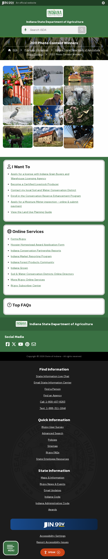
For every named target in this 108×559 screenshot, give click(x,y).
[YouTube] (20, 340)
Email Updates (52, 486)
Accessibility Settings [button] (53, 531)
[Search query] (53, 30)
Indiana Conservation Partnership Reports (36, 246)
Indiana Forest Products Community (32, 257)
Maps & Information (52, 473)
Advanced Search (52, 429)
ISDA (15, 50)
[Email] (34, 340)
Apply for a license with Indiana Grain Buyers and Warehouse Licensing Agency (53, 176)
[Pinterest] (27, 340)
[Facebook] (8, 340)
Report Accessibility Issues (53, 537)
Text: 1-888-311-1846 (53, 403)
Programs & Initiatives (36, 50)
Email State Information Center (52, 378)
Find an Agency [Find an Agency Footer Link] (53, 391)
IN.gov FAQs (52, 448)
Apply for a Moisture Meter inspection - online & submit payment (50, 201)
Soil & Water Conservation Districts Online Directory (42, 269)
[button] (104, 2)
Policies (52, 435)
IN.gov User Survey (53, 422)
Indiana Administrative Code (52, 498)
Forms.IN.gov (18, 234)
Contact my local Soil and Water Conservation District (43, 190)
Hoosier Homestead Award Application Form (37, 240)
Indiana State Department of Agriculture (55, 21)
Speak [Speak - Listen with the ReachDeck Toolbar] (52, 548)
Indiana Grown (19, 263)
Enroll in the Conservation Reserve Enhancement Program (46, 195)
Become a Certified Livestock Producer (35, 184)
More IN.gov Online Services (28, 275)
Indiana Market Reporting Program (31, 252)
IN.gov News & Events (52, 479)
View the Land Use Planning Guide (31, 207)
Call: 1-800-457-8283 (52, 397)
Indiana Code (52, 492)
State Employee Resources (52, 454)
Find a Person (53, 384)
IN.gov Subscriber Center (26, 281)
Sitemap (53, 441)
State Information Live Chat (52, 371)
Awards (52, 505)
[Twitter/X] (14, 340)
